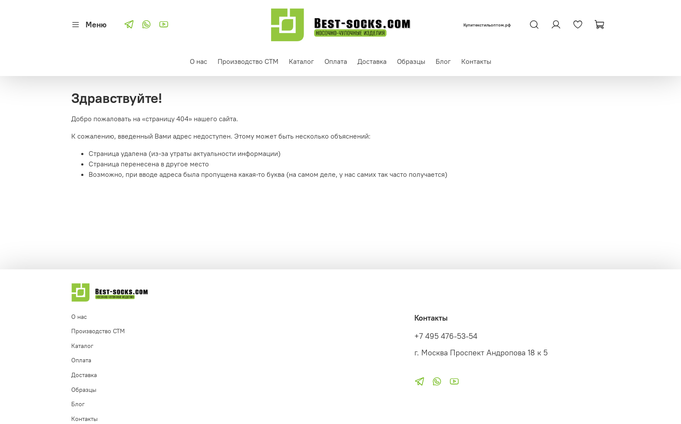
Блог (443, 61)
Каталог (301, 61)
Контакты (476, 61)
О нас (198, 61)
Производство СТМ (248, 61)
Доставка (372, 61)
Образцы (411, 61)
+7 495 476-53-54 (445, 336)
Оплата (335, 61)
